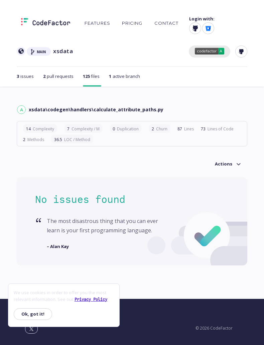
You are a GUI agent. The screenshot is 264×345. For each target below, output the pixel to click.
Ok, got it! (32, 314)
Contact (166, 23)
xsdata (63, 51)
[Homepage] (45, 23)
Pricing (132, 23)
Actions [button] (223, 164)
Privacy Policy (91, 299)
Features (97, 23)
